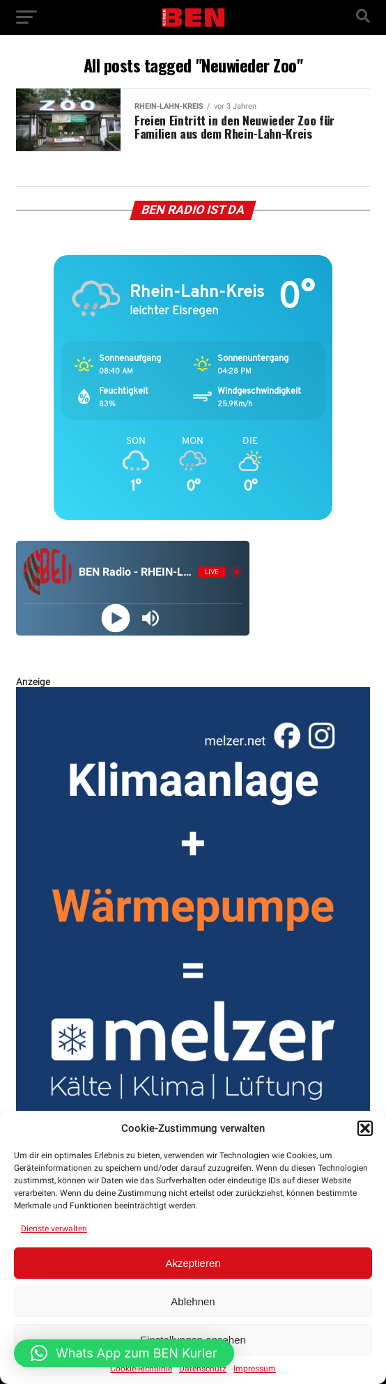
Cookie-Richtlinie (141, 1369)
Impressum (254, 1369)
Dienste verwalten (54, 1228)
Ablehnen (193, 1301)
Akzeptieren (192, 1263)
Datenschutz (202, 1369)
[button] (365, 1128)
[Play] (115, 618)
